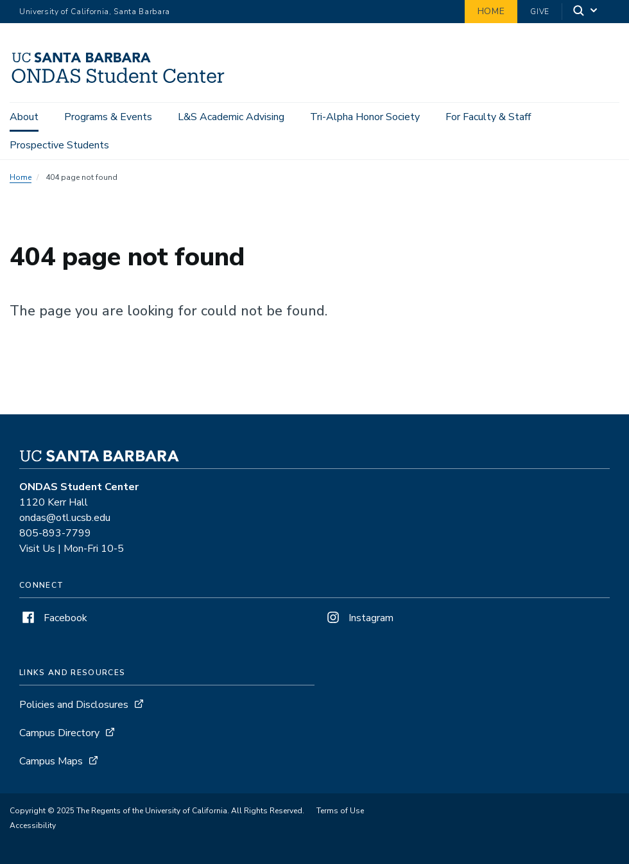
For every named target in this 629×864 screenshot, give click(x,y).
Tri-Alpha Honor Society (365, 117)
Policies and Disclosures (73, 705)
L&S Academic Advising (231, 117)
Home (491, 11)
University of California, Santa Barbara (94, 11)
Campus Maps (51, 761)
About (24, 117)
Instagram (358, 618)
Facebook (53, 618)
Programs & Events (108, 117)
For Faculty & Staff (488, 117)
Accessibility (33, 825)
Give (539, 11)
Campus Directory (59, 733)
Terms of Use (340, 811)
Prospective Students (59, 145)
